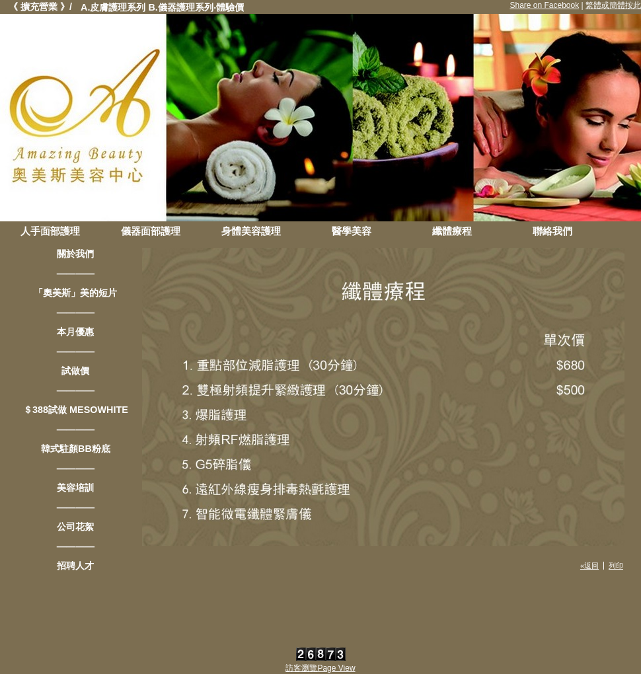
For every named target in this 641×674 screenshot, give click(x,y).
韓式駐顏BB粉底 (75, 448)
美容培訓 (75, 487)
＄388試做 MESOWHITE (75, 409)
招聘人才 (75, 565)
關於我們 (75, 253)
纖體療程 (452, 231)
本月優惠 (75, 331)
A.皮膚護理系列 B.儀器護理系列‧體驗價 (162, 7)
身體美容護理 (251, 231)
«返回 (589, 566)
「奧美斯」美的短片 (75, 292)
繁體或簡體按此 (613, 5)
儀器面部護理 (150, 231)
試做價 (75, 370)
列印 (616, 566)
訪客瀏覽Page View (320, 668)
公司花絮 (75, 526)
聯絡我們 (552, 231)
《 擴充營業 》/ (40, 6)
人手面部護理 (50, 231)
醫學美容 (351, 231)
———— (76, 273)
